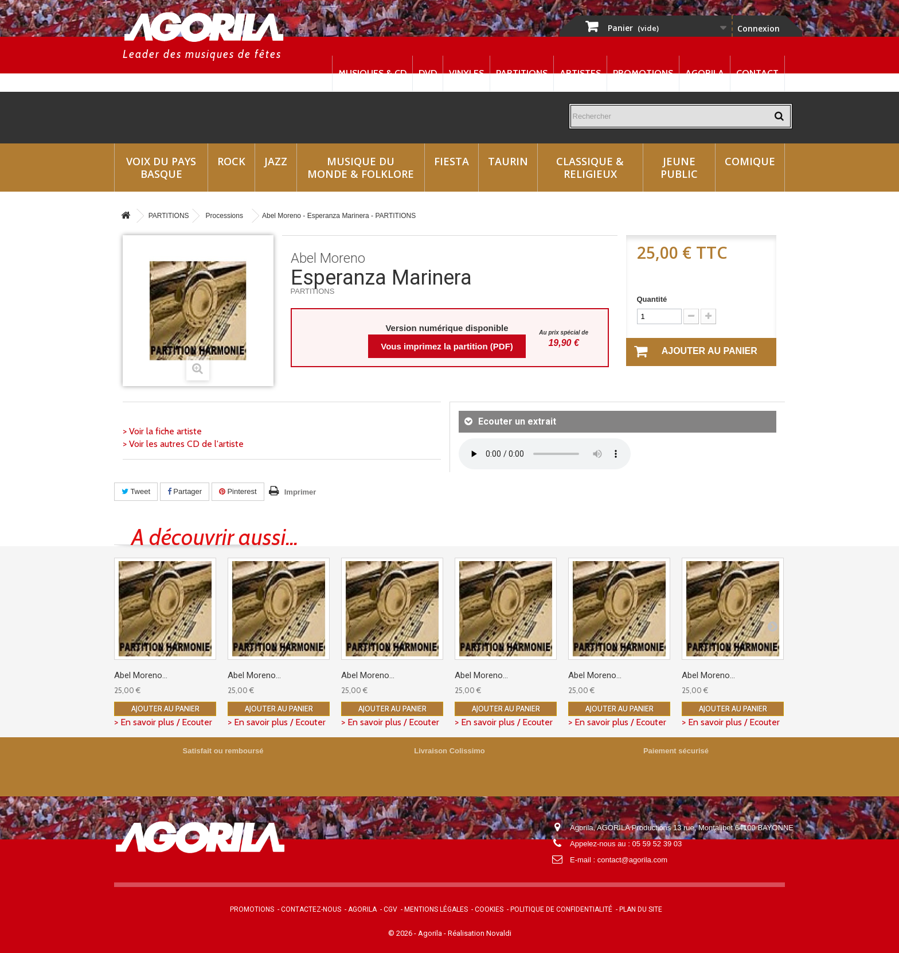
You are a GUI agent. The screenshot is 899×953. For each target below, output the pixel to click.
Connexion (758, 28)
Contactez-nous (311, 909)
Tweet (136, 491)
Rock (231, 161)
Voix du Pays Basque (161, 167)
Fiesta (451, 161)
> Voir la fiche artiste (162, 431)
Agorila (704, 73)
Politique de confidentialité (561, 909)
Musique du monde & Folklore (360, 167)
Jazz (275, 161)
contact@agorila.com (632, 859)
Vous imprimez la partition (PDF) (447, 346)
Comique (750, 161)
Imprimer (300, 492)
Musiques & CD (372, 73)
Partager (184, 491)
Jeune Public (679, 167)
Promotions (643, 73)
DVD (428, 73)
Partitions (522, 73)
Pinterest (238, 491)
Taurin (508, 161)
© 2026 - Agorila (416, 933)
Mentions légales (436, 909)
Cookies (489, 909)
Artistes (580, 73)
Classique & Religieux (590, 167)
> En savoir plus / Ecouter (163, 722)
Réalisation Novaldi (479, 933)
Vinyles (466, 73)
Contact (757, 73)
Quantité (652, 299)
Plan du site (640, 909)
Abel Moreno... (140, 675)
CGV (390, 909)
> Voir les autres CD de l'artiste (183, 443)
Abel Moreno (328, 258)
